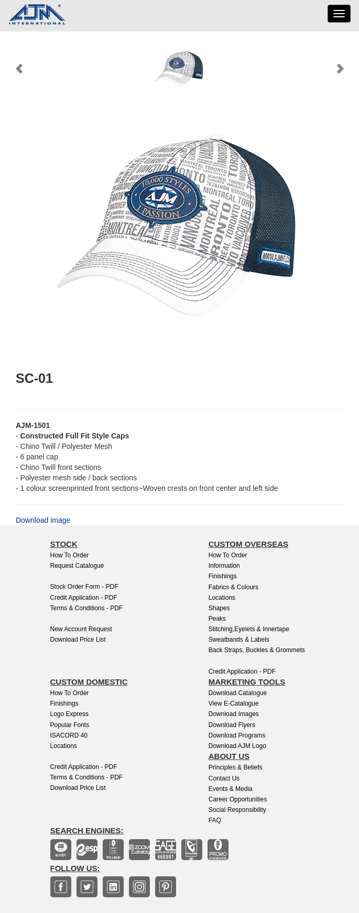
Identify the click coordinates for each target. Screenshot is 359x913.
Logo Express (69, 714)
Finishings (223, 576)
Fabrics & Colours (233, 587)
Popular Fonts (70, 725)
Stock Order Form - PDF (84, 586)
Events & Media (231, 789)
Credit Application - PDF (83, 597)
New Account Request (81, 629)
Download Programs (237, 735)
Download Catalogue (238, 693)
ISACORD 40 (69, 735)
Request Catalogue (77, 565)
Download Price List (78, 639)
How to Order (69, 555)
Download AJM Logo (237, 746)
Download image (43, 520)
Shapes (219, 608)
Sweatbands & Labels (239, 639)
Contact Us (224, 778)
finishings (64, 703)
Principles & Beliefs (236, 767)
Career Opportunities (238, 799)
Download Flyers (232, 725)
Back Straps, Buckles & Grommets (257, 650)
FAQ (215, 820)
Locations (222, 597)
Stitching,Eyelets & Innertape (249, 629)
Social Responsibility (237, 809)
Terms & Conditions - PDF (86, 608)
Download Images (234, 714)
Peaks (217, 618)
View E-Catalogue (234, 703)
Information (224, 565)
